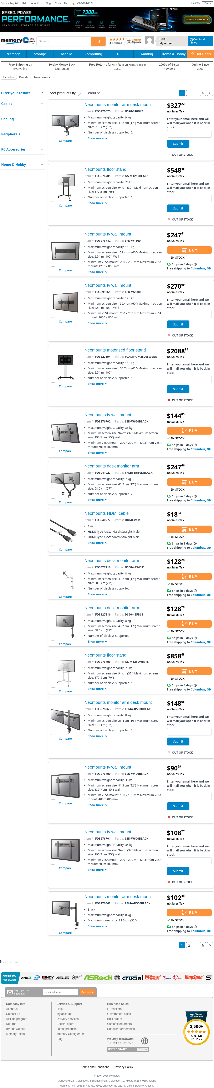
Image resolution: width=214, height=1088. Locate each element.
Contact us (13, 1014)
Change (142, 1049)
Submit (178, 144)
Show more (98, 138)
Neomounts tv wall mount (108, 234)
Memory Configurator (70, 1034)
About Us (36, 3)
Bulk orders (114, 1019)
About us (11, 1009)
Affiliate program (16, 1019)
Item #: (89, 111)
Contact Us (61, 3)
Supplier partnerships (121, 1029)
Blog (48, 3)
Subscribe (87, 992)
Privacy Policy (124, 1067)
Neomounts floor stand (105, 169)
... (196, 92)
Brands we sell (15, 1029)
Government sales (119, 1014)
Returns (11, 1024)
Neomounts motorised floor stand (115, 350)
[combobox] (64, 41)
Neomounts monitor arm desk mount (118, 104)
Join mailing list (9, 3)
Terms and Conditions (95, 1067)
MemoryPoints (15, 1034)
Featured (95, 93)
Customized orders (119, 1024)
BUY (189, 250)
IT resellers (114, 1009)
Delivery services (68, 1019)
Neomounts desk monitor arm (112, 466)
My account (166, 43)
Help (24, 3)
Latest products (67, 1029)
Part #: (119, 111)
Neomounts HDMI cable (107, 513)
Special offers (65, 1024)
